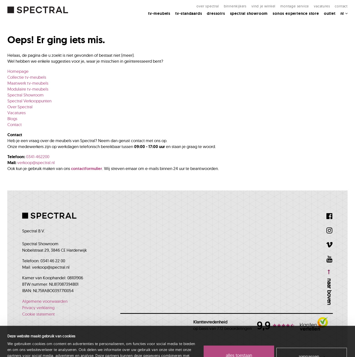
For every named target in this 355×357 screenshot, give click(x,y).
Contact (341, 6)
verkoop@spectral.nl (36, 162)
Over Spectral (207, 6)
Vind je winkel (263, 6)
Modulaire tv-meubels (27, 89)
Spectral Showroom (249, 13)
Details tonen (17, 347)
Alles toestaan (239, 327)
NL (344, 13)
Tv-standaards (188, 13)
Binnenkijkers (235, 6)
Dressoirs (216, 13)
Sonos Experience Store (296, 13)
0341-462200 (37, 156)
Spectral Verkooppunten (29, 100)
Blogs (12, 118)
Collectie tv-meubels (26, 77)
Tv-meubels (159, 13)
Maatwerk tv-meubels (27, 83)
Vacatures (322, 6)
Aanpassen (312, 328)
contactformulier (86, 168)
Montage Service (294, 6)
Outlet (330, 13)
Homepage (18, 71)
